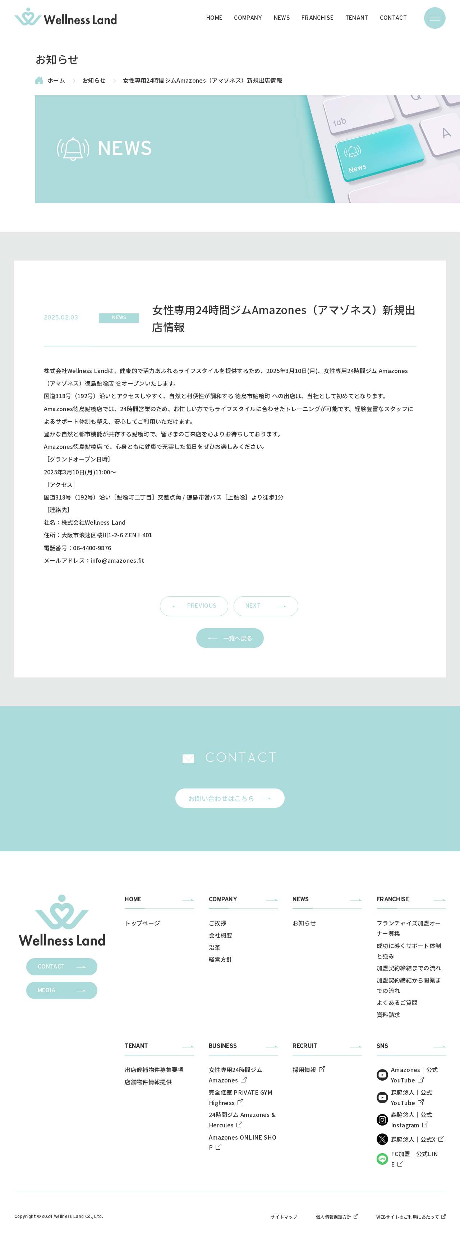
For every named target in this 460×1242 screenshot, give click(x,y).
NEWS (282, 18)
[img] (65, 17)
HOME (214, 18)
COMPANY (248, 18)
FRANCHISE (318, 18)
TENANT (356, 18)
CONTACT (393, 18)
